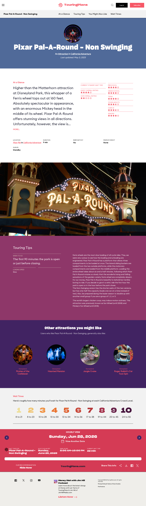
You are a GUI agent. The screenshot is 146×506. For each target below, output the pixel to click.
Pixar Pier (17, 142)
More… (16, 129)
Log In (122, 5)
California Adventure (81, 54)
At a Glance (64, 14)
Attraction (63, 54)
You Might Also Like (98, 14)
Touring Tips (79, 14)
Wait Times (116, 14)
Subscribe (137, 5)
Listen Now (68, 497)
